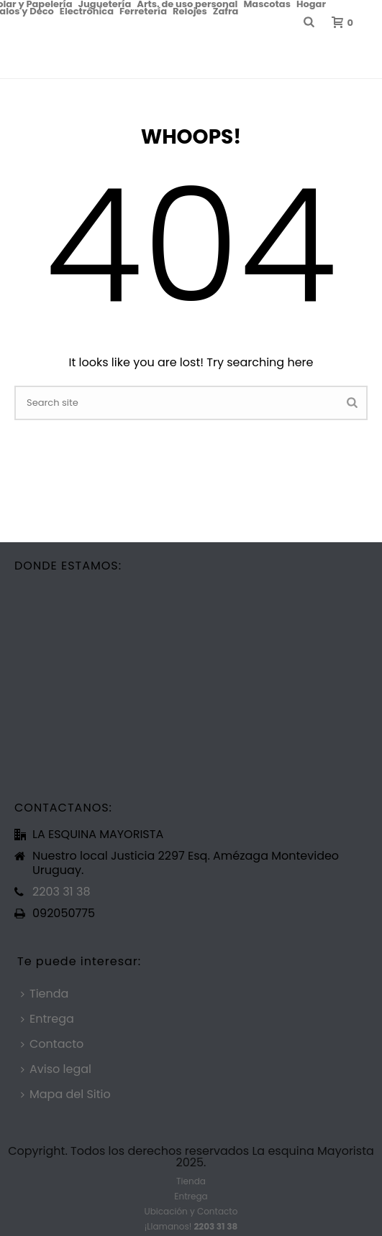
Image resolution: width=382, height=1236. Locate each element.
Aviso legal (56, 1069)
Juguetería (105, 3)
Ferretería (143, 10)
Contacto (52, 1044)
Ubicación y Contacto (191, 1211)
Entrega (47, 1018)
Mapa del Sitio (66, 1094)
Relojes (190, 10)
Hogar (311, 3)
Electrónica (87, 10)
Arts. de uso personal (187, 3)
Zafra (226, 10)
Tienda (44, 993)
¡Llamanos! (191, 1226)
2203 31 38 (61, 892)
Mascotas (267, 3)
